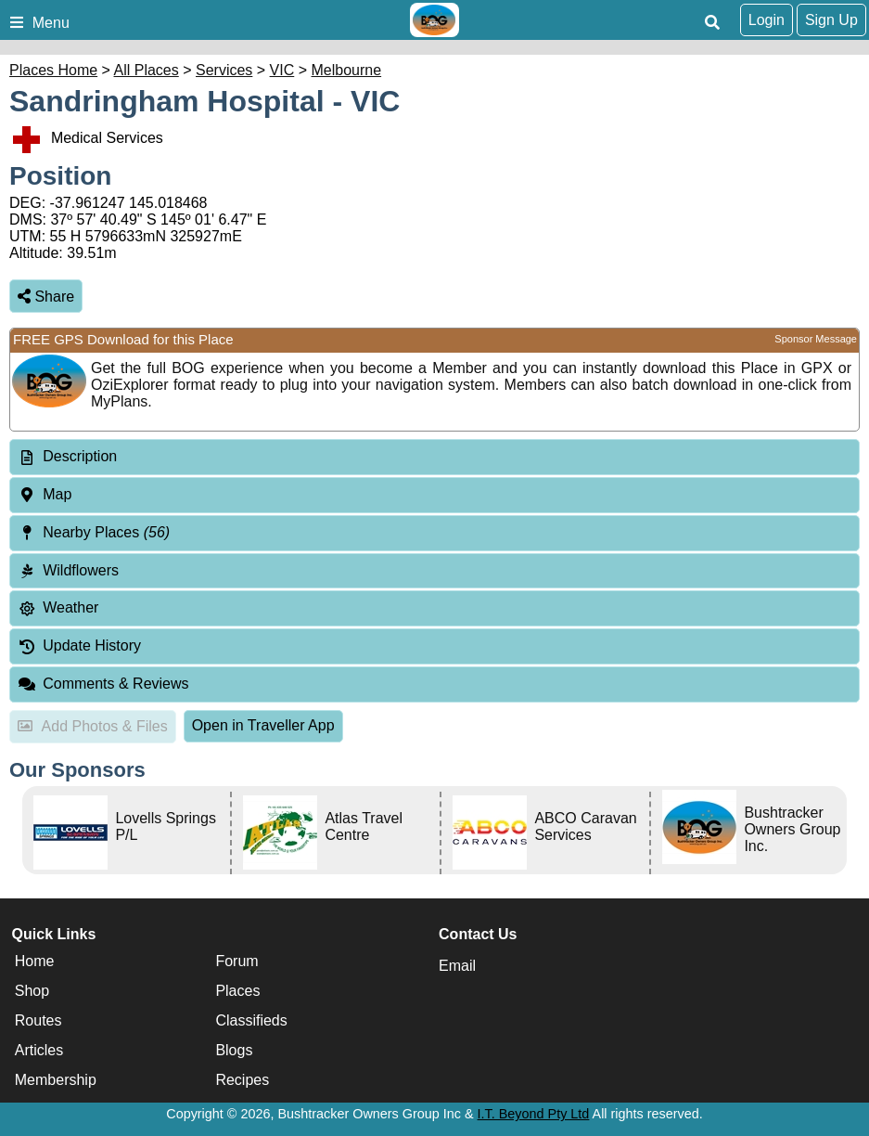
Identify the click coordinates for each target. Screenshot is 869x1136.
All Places (146, 70)
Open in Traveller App (263, 725)
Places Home (53, 70)
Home (35, 961)
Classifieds (251, 1020)
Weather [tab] (58, 607)
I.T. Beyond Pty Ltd (534, 1113)
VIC (282, 70)
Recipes (242, 1080)
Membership (55, 1080)
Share (46, 296)
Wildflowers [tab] (68, 570)
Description (80, 456)
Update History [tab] (79, 645)
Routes (38, 1020)
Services (224, 70)
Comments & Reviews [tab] (103, 683)
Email (457, 966)
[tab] (434, 457)
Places (237, 991)
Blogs (233, 1050)
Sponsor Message (815, 338)
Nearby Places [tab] (94, 532)
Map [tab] (44, 494)
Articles (39, 1050)
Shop (32, 991)
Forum (236, 961)
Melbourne (347, 70)
